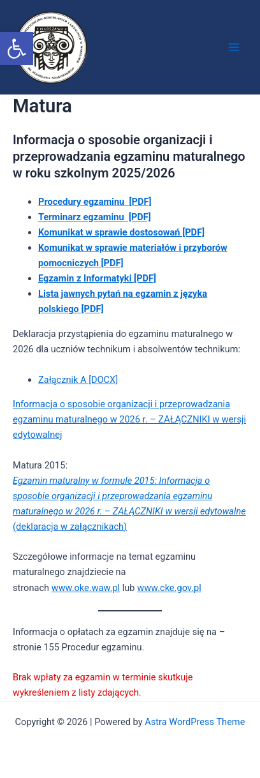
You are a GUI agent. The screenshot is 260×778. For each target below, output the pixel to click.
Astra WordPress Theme (195, 722)
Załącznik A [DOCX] (78, 379)
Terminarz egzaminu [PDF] (94, 217)
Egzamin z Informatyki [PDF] (97, 278)
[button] (16, 48)
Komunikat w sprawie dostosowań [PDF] (121, 232)
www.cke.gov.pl (169, 588)
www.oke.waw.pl (86, 588)
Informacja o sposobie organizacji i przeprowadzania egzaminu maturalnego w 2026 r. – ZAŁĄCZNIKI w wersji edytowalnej (129, 419)
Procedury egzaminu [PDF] (94, 201)
